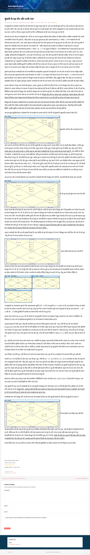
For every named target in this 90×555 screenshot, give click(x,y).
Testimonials (36, 11)
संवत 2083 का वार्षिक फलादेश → (82, 478)
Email (6, 511)
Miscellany (29, 11)
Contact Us (43, 11)
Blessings (13, 11)
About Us (19, 11)
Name (6, 505)
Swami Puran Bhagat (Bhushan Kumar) (22, 22)
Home (8, 11)
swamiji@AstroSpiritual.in (14, 544)
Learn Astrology (12, 472)
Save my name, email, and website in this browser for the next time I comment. (26, 517)
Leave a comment (36, 22)
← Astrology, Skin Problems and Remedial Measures (13, 478)
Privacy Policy (50, 11)
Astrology (11, 471)
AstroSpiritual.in (15, 6)
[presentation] (15, 523)
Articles (24, 11)
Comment (7, 490)
